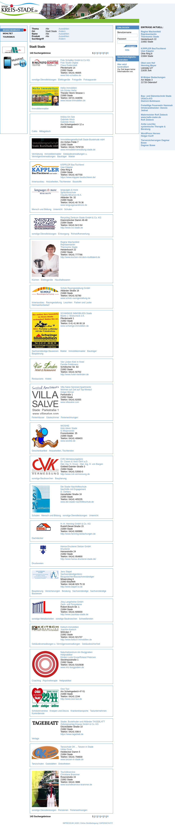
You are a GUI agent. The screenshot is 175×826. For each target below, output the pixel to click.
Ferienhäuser (38, 417)
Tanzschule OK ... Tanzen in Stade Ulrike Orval (76, 748)
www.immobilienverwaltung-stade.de (77, 149)
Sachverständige (80, 591)
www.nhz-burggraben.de (72, 667)
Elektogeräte (64, 79)
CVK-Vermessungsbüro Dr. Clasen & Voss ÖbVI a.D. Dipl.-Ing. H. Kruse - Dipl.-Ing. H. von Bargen (81, 461)
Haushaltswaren (62, 280)
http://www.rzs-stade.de (71, 227)
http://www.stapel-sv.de (71, 587)
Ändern (62, 31)
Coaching (36, 680)
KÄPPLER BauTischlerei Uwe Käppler (72, 166)
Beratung (66, 591)
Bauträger (62, 156)
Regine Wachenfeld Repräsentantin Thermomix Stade (69, 244)
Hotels (48, 379)
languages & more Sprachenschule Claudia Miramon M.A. (71, 192)
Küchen (35, 280)
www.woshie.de (67, 441)
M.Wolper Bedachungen (153, 77)
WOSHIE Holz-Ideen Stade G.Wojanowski (68, 428)
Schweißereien (86, 619)
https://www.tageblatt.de (71, 734)
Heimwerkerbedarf (40, 305)
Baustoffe (77, 181)
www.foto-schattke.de (70, 75)
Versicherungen (52, 591)
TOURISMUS (9, 37)
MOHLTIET (8, 33)
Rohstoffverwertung (80, 234)
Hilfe (127, 50)
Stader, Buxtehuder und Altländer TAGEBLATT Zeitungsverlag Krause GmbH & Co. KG (82, 722)
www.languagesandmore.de (73, 205)
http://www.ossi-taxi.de (71, 699)
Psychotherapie (50, 680)
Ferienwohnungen (69, 417)
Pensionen (63, 810)
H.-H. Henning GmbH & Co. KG (75, 524)
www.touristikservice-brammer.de (76, 784)
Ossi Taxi (64, 689)
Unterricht (57, 209)
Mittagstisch (44, 131)
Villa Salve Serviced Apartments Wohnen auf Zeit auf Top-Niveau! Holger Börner (76, 389)
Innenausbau (38, 181)
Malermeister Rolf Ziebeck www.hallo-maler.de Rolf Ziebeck (154, 117)
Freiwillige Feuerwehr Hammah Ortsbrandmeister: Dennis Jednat (157, 108)
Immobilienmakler (40, 108)
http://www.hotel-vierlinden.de (74, 374)
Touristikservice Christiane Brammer (70, 773)
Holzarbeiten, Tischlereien (58, 181)
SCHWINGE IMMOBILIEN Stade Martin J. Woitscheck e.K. (76, 314)
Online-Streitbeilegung (89, 823)
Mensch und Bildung (41, 209)
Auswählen (64, 29)
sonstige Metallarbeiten (43, 619)
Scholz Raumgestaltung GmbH (75, 288)
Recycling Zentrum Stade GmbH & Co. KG (80, 217)
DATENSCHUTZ (106, 823)
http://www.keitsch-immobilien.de (76, 639)
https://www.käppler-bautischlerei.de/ (77, 177)
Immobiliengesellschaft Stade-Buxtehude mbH (82, 139)
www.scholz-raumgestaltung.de (75, 298)
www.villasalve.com (69, 402)
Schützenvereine (40, 711)
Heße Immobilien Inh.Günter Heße (68, 89)
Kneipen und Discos (59, 711)
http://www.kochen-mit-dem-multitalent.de (80, 257)
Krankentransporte (79, 711)
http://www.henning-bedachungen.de (77, 534)
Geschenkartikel (39, 451)
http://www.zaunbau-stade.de (74, 614)
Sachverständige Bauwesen (45, 351)
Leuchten (68, 302)
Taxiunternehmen (98, 711)
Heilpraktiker (65, 680)
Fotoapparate (89, 79)
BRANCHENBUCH (11, 30)
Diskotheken (64, 764)
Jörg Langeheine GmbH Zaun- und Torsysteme (71, 603)
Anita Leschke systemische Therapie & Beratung (153, 126)
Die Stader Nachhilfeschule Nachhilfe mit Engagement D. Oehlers (73, 489)
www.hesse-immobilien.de (72, 100)
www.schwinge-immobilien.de (74, 326)
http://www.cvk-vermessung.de (75, 474)
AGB (77, 823)
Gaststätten (51, 764)
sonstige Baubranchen (42, 478)
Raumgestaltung (54, 302)
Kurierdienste (38, 713)
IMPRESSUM (68, 823)
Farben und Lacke (83, 302)
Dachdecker (37, 538)
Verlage (35, 738)
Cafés (34, 131)
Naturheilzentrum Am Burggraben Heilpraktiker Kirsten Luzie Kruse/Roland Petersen (78, 655)
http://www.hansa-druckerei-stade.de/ (78, 559)
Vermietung (37, 154)
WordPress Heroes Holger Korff (150, 134)
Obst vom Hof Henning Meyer (148, 64)
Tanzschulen (38, 764)
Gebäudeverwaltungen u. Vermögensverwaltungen (56, 644)
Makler (72, 156)
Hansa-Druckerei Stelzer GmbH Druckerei (75, 547)
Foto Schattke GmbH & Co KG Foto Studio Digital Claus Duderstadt (75, 63)
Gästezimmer (52, 417)
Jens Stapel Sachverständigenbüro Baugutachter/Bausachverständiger (77, 574)
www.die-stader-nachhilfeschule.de (77, 502)
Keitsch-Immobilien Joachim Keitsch (69, 628)
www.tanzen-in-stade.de (71, 759)
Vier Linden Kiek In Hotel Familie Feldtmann (72, 363)
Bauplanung (37, 353)
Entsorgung (63, 234)
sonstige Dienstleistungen (44, 79)
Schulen (68, 209)
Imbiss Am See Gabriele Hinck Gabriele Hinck (67, 119)
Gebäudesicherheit (91, 644)
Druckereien (37, 563)
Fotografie (77, 79)
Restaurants (37, 379)
